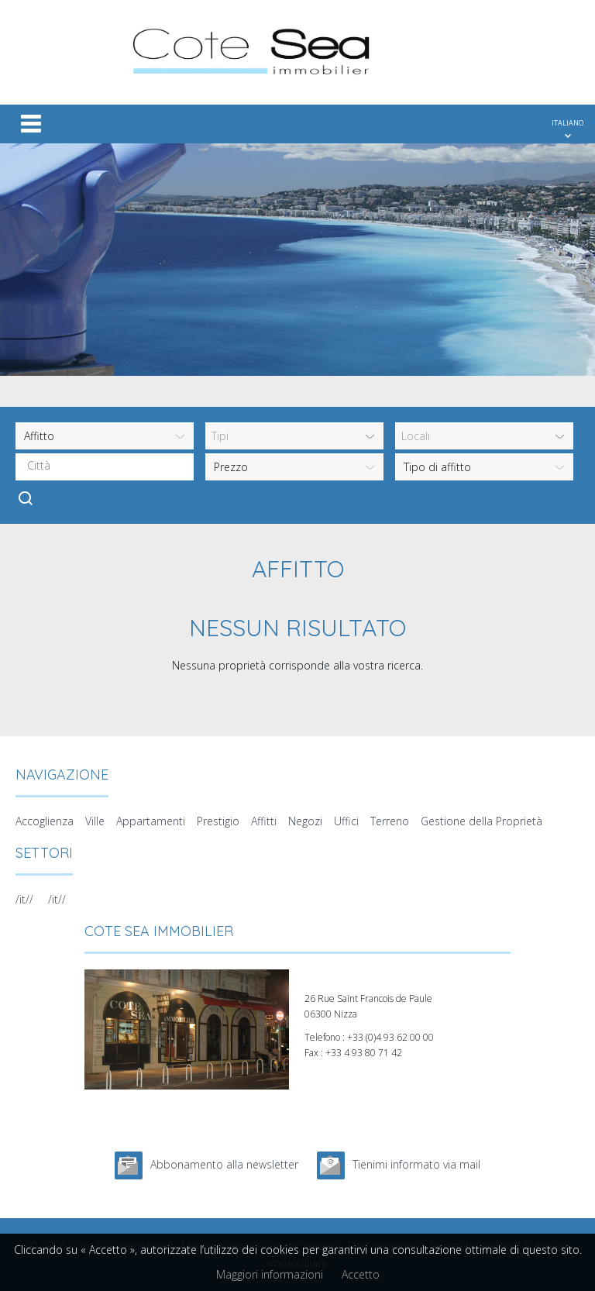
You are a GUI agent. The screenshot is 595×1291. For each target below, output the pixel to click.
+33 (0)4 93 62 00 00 (390, 1037)
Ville (95, 821)
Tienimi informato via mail (416, 1164)
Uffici (346, 821)
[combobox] (104, 466)
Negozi (305, 821)
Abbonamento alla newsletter (224, 1164)
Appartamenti (150, 821)
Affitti (264, 821)
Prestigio (218, 821)
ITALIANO (567, 123)
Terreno (389, 821)
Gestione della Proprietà (481, 821)
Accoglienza (44, 821)
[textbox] (108, 465)
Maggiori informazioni (269, 1274)
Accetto (361, 1274)
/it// (24, 899)
